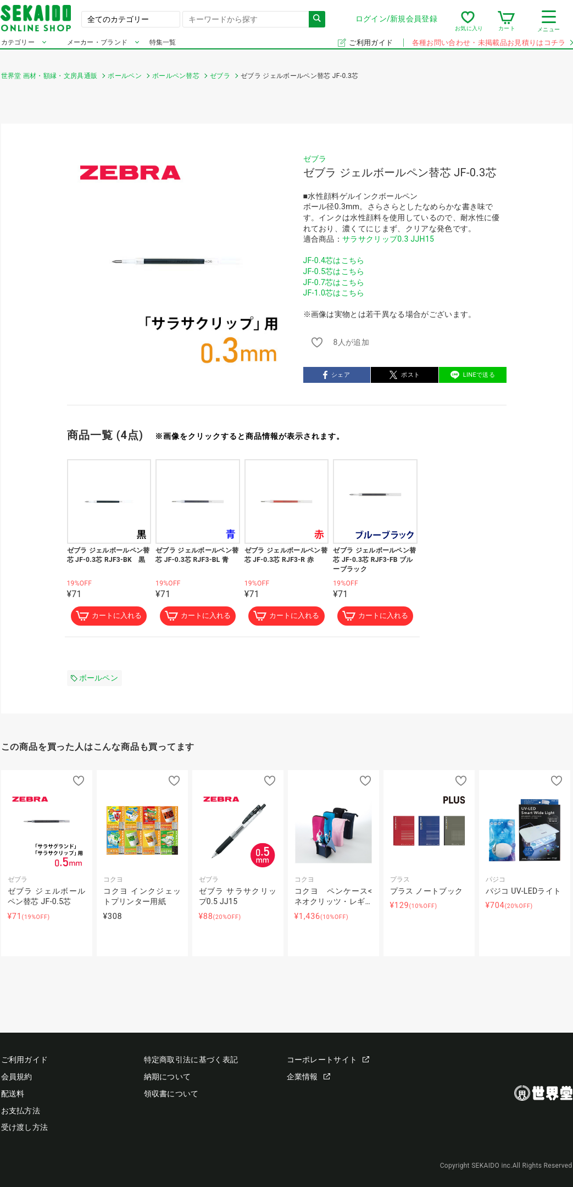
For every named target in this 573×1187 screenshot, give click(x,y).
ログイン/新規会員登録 (396, 21)
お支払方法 (21, 1110)
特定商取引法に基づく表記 (191, 1059)
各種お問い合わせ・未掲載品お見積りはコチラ (492, 48)
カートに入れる (109, 616)
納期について (167, 1076)
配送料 (13, 1093)
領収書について (171, 1093)
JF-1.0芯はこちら (334, 292)
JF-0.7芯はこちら (334, 282)
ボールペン (95, 678)
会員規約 (16, 1076)
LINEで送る (472, 375)
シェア (336, 375)
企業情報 (308, 1076)
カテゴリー (18, 48)
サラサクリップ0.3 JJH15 (388, 239)
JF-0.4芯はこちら (334, 260)
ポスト (405, 375)
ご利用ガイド (371, 48)
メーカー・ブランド (97, 48)
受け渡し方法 (24, 1127)
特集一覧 (162, 48)
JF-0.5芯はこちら (334, 271)
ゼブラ (315, 158)
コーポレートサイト (328, 1059)
